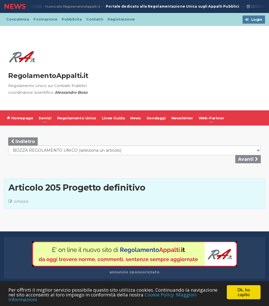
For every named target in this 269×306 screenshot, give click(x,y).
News (135, 118)
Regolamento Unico (76, 118)
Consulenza (17, 19)
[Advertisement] (181, 68)
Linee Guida (113, 118)
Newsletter (182, 118)
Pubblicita (72, 19)
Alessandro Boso (71, 92)
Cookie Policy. (160, 295)
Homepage (20, 118)
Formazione (45, 19)
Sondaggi (156, 118)
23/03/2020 (32, 6)
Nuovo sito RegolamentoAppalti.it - (143, 6)
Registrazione (121, 19)
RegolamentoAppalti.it (48, 76)
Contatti (94, 19)
